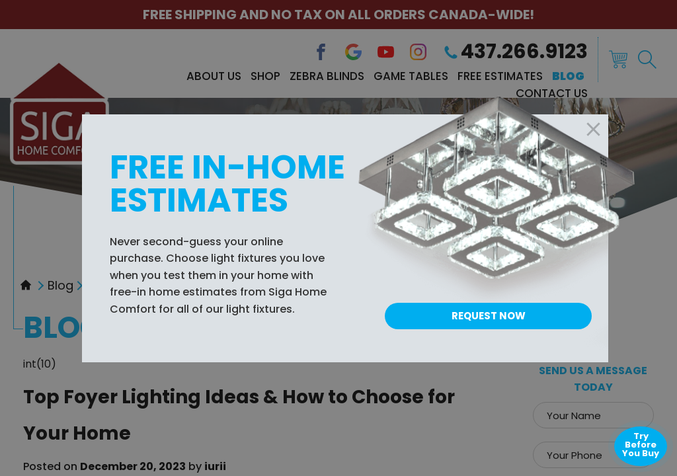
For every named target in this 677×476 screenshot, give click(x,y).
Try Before (640, 444)
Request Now (489, 316)
